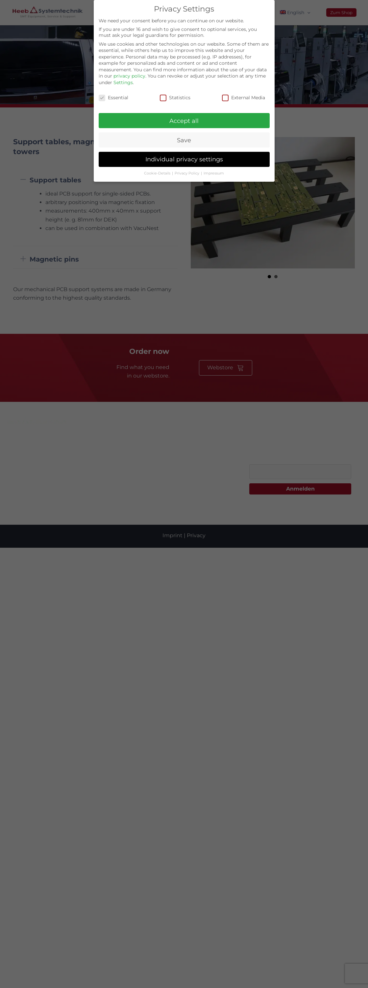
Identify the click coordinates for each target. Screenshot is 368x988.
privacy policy (129, 76)
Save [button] (184, 140)
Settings (123, 82)
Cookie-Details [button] (157, 173)
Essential (113, 98)
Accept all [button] (184, 120)
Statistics (175, 98)
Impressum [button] (214, 173)
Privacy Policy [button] (187, 173)
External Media (243, 98)
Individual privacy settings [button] (184, 159)
